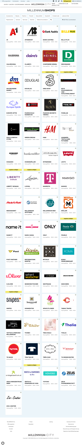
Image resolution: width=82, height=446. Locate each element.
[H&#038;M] (50, 134)
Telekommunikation (42, 19)
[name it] (13, 232)
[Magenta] (50, 183)
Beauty (17, 16)
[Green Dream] (32, 134)
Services (25, 19)
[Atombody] (32, 37)
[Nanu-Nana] (32, 232)
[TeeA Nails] (50, 330)
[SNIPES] (13, 305)
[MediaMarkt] (13, 208)
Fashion (24, 16)
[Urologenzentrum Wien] (13, 378)
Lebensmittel (65, 16)
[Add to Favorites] (20, 26)
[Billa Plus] (68, 37)
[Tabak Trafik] (68, 305)
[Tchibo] (32, 330)
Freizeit (31, 16)
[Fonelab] (68, 110)
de (73, 1)
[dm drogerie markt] (13, 85)
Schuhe (18, 19)
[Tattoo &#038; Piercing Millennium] (13, 330)
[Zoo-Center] (13, 403)
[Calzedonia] (13, 61)
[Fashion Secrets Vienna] (50, 110)
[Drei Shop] (50, 85)
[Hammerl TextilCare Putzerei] (68, 134)
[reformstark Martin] (32, 256)
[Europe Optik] (13, 110)
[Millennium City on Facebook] (53, 1)
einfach (78, 1)
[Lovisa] (32, 183)
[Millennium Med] (50, 208)
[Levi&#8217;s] (68, 159)
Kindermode (56, 16)
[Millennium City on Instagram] (56, 1)
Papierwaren (9, 19)
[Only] (50, 232)
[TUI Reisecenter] (68, 354)
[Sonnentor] (32, 305)
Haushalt (47, 16)
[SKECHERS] (68, 281)
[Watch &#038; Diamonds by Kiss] (32, 378)
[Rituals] (50, 256)
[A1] (13, 37)
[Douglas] (32, 85)
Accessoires (9, 16)
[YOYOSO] (50, 378)
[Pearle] (68, 232)
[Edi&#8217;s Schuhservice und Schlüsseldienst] (68, 85)
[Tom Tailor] (32, 354)
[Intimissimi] (50, 159)
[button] (51, 19)
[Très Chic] (50, 354)
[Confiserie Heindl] (50, 61)
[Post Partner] (13, 256)
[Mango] (68, 183)
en (75, 1)
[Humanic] (13, 159)
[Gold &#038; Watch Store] (13, 134)
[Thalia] (68, 330)
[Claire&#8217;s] (32, 61)
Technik (32, 19)
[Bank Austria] (50, 37)
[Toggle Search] (62, 1)
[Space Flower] (50, 305)
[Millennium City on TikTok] (59, 1)
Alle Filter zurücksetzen (69, 20)
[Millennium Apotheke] (32, 208)
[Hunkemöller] (32, 159)
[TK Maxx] (13, 354)
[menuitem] (6, 1)
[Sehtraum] (50, 281)
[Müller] (68, 208)
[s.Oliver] (13, 281)
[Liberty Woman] (13, 183)
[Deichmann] (68, 61)
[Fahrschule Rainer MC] (32, 110)
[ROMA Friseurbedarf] (68, 256)
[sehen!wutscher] (32, 281)
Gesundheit (39, 16)
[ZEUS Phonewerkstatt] (68, 378)
